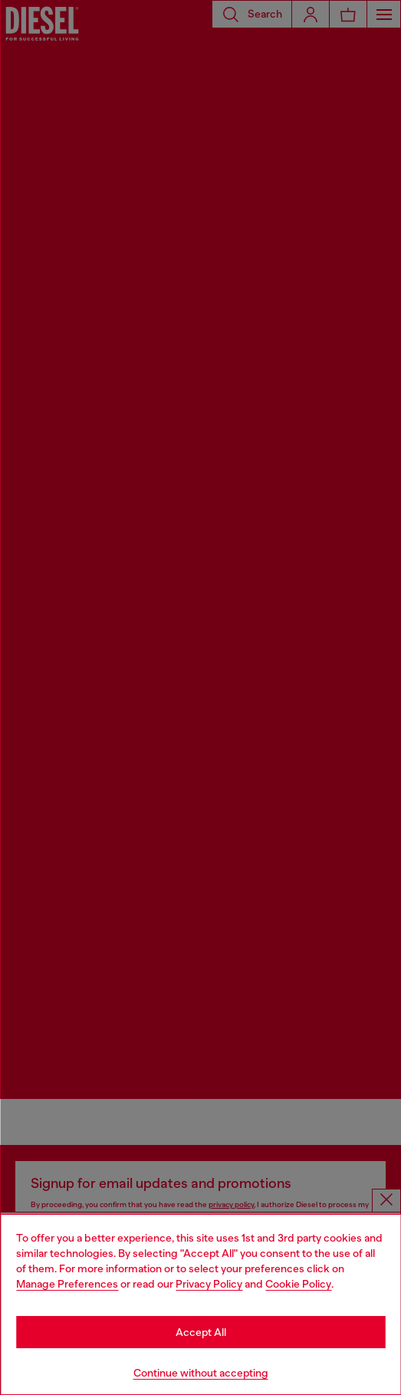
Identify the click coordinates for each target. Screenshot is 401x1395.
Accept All (201, 1332)
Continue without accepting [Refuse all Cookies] (200, 1373)
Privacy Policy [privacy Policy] (209, 1284)
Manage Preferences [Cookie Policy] (67, 1284)
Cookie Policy (298, 1284)
